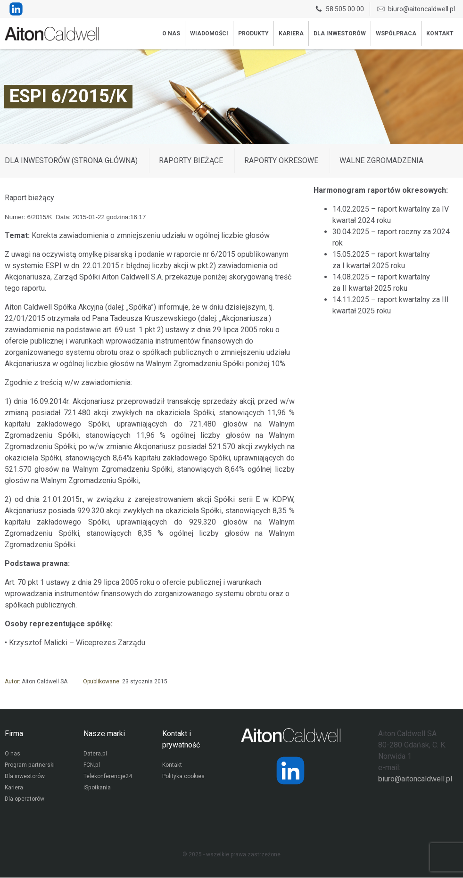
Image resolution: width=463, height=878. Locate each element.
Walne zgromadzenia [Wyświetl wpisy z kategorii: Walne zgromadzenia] (381, 160)
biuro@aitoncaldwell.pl (415, 9)
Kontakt (440, 33)
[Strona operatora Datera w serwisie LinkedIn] (290, 770)
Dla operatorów (24, 799)
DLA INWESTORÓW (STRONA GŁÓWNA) (71, 160)
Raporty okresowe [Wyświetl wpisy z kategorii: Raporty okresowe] (281, 160)
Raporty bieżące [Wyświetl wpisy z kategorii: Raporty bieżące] (191, 160)
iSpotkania (96, 788)
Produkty (253, 33)
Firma (14, 733)
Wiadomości (209, 33)
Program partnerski (29, 766)
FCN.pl (91, 766)
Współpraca (396, 33)
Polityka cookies (183, 777)
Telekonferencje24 (107, 777)
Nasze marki (104, 733)
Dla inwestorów (340, 33)
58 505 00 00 (339, 9)
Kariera (291, 33)
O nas (171, 33)
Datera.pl (95, 754)
